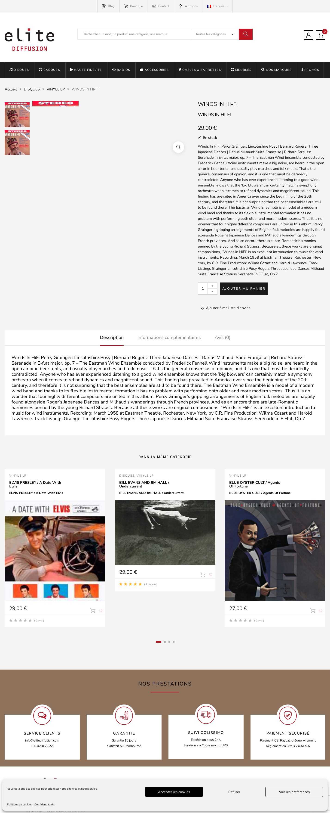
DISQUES (19, 70)
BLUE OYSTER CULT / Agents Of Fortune (254, 484)
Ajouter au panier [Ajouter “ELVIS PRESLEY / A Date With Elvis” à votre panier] (92, 611)
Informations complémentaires (169, 337)
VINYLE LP (56, 89)
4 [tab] (173, 642)
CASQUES (49, 70)
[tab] (111, 337)
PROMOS (310, 70)
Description (112, 337)
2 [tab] (165, 642)
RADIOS (121, 70)
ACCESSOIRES (154, 70)
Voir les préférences (294, 792)
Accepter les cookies (174, 792)
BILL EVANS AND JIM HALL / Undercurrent (144, 484)
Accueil (11, 89)
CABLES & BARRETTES (200, 70)
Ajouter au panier (244, 288)
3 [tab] (169, 642)
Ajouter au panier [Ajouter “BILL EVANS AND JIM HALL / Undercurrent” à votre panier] (202, 575)
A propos (188, 6)
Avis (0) (222, 337)
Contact (161, 6)
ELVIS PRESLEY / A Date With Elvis (35, 484)
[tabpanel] (55, 548)
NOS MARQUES (276, 70)
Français (216, 6)
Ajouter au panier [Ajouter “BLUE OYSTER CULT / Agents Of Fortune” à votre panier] (312, 611)
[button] (225, 308)
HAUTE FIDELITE (86, 70)
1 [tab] (158, 642)
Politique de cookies (19, 804)
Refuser (234, 792)
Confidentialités (44, 804)
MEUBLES (241, 70)
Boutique (133, 6)
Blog (108, 6)
